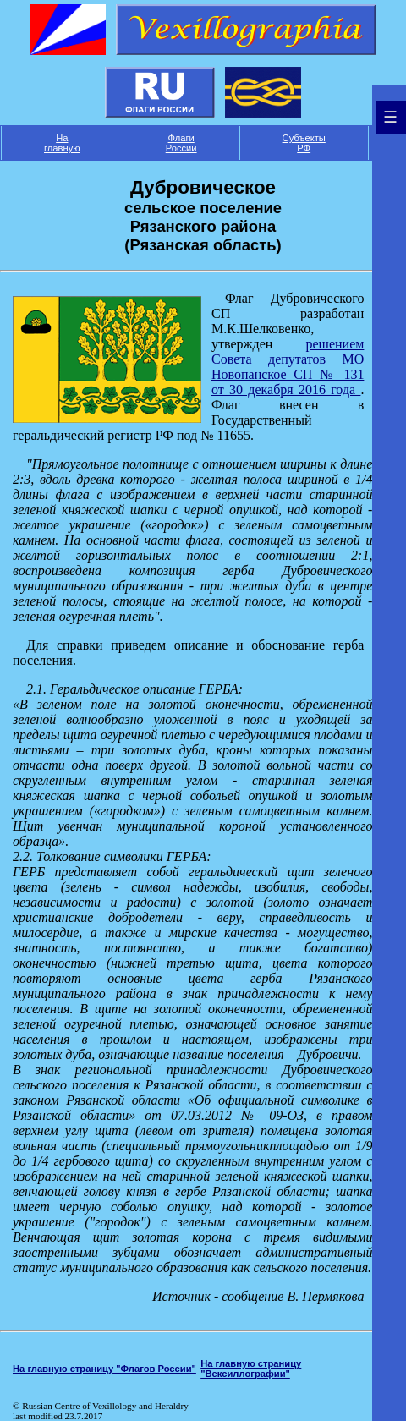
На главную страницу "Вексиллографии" (250, 1368)
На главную (62, 143)
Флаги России (181, 143)
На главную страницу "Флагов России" (104, 1368)
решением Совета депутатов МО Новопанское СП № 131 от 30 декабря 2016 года (287, 367)
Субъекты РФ (304, 143)
